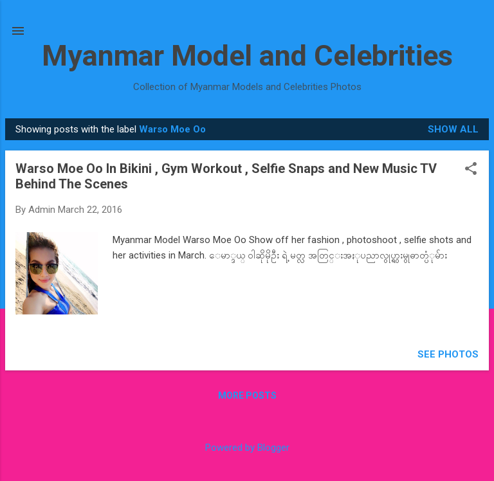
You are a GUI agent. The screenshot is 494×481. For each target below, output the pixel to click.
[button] (471, 170)
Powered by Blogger (247, 447)
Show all (453, 129)
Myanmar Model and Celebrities (247, 56)
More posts (247, 395)
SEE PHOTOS (448, 354)
